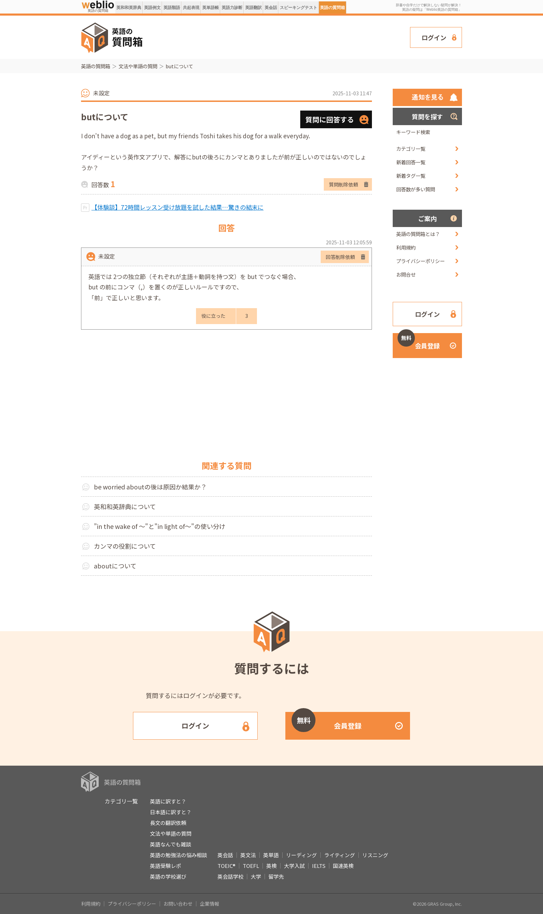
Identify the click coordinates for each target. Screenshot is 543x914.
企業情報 (209, 903)
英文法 (248, 855)
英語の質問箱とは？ (418, 233)
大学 (256, 876)
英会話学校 (230, 876)
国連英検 (343, 865)
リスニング (375, 855)
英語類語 (171, 7)
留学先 (276, 876)
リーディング (301, 855)
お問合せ (406, 274)
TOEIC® (226, 865)
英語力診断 (232, 7)
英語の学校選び (168, 876)
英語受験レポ (165, 865)
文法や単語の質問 (137, 66)
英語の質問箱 (332, 7)
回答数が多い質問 (415, 189)
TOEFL (251, 865)
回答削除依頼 (340, 256)
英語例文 (152, 7)
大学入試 (294, 865)
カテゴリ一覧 (410, 148)
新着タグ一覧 (410, 175)
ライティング (339, 855)
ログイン (433, 37)
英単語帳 (210, 7)
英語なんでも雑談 (170, 844)
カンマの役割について (125, 545)
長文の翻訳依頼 (168, 822)
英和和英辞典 (128, 7)
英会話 (271, 7)
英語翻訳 (253, 7)
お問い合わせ (178, 903)
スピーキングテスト (298, 7)
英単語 (271, 855)
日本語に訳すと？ (171, 812)
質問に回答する (329, 119)
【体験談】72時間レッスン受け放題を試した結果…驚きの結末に (177, 207)
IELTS (319, 865)
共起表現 (191, 7)
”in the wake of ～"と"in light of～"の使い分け (159, 526)
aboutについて (115, 565)
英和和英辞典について (125, 506)
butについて (179, 66)
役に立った (213, 315)
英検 (271, 865)
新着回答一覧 (410, 162)
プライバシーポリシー (420, 260)
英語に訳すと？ (168, 801)
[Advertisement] (277, 36)
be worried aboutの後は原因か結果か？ (150, 486)
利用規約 (406, 247)
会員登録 (419, 341)
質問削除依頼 (343, 184)
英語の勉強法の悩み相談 (178, 855)
